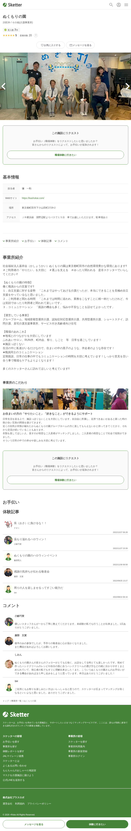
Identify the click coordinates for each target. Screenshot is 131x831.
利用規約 (20, 803)
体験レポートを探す (13, 751)
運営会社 (7, 803)
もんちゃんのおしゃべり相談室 (19, 770)
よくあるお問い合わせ (15, 765)
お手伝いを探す (11, 741)
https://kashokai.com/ (33, 198)
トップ (6, 701)
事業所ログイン (76, 756)
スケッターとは (11, 760)
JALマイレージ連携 (13, 756)
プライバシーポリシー (39, 803)
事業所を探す (10, 746)
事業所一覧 (16, 701)
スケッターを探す (77, 741)
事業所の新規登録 (77, 751)
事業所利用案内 (76, 746)
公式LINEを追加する (14, 780)
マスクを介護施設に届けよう (18, 775)
